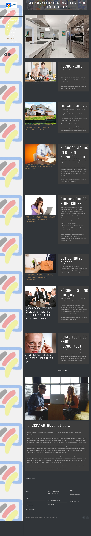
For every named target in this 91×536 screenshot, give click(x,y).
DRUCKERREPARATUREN (54, 497)
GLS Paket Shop (51, 504)
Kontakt (27, 491)
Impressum (28, 495)
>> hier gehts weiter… (30, 478)
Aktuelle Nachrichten (75, 494)
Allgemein (72, 498)
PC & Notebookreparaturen (54, 500)
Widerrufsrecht (29, 506)
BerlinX (55, 517)
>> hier (65, 370)
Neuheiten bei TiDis (74, 501)
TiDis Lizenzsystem (30, 509)
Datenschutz (29, 502)
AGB (27, 498)
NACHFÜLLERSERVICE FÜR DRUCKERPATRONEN (54, 492)
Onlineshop (47, 517)
